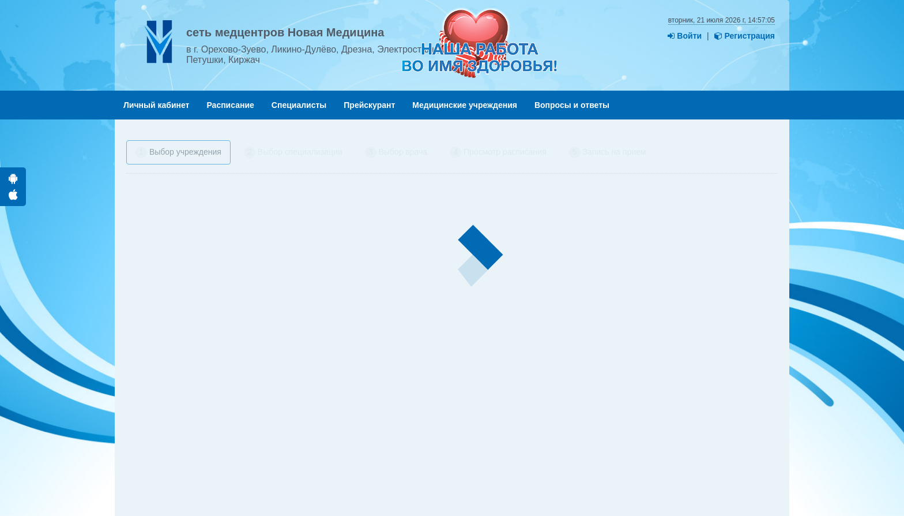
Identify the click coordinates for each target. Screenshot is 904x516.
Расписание (230, 105)
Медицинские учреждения (464, 105)
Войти (685, 35)
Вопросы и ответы (571, 105)
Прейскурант (369, 105)
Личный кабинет (156, 105)
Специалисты (299, 105)
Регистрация (744, 35)
